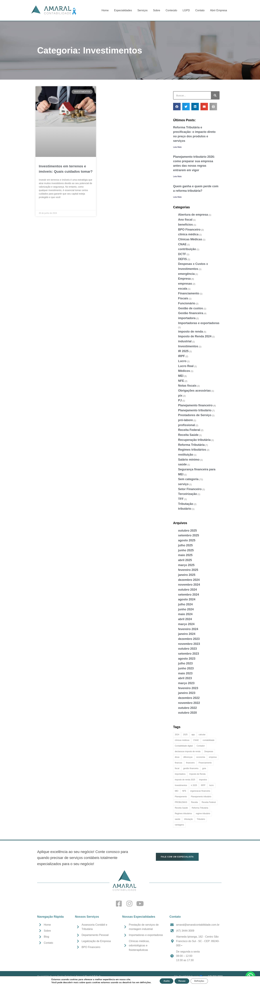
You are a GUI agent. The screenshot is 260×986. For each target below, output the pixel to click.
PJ (180, 400)
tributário (184, 508)
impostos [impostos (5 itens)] (203, 780)
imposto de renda (190, 331)
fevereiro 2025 (188, 570)
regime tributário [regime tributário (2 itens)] (203, 813)
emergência (186, 273)
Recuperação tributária (194, 440)
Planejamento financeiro (195, 405)
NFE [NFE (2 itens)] (184, 791)
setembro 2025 (188, 535)
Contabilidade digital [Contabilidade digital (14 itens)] (184, 746)
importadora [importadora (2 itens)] (180, 774)
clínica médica (188, 234)
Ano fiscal (185, 219)
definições (140, 982)
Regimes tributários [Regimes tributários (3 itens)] (183, 813)
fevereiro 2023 (188, 688)
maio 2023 (185, 673)
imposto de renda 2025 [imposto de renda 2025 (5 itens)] (185, 780)
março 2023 (186, 683)
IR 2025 (183, 351)
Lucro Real (186, 366)
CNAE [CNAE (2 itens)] (196, 740)
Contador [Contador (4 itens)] (201, 746)
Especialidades (123, 10)
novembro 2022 (189, 703)
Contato (200, 10)
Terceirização (187, 494)
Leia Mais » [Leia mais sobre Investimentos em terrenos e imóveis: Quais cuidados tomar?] (44, 205)
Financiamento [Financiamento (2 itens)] (205, 763)
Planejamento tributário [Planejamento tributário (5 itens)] (201, 796)
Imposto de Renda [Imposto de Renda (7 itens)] (197, 774)
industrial (185, 341)
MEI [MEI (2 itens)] (176, 791)
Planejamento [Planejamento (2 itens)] (181, 796)
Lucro (182, 361)
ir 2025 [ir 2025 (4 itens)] (194, 785)
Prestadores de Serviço (194, 415)
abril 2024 (185, 619)
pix (180, 395)
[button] (177, 106)
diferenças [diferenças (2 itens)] (188, 757)
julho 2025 (185, 545)
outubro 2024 (187, 589)
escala (182, 288)
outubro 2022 (187, 708)
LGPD (186, 10)
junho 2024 (186, 609)
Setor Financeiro (190, 489)
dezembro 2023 (189, 639)
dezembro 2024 (189, 579)
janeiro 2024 (186, 634)
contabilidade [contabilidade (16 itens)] (208, 740)
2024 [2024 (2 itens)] (177, 734)
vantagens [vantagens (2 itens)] (179, 825)
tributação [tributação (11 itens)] (188, 819)
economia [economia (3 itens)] (200, 757)
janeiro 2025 (186, 575)
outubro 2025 (187, 530)
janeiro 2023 (186, 693)
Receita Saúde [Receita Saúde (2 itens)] (181, 808)
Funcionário (186, 303)
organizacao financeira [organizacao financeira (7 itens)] (200, 791)
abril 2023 (185, 678)
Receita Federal (189, 430)
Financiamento (188, 293)
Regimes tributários (192, 449)
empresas (185, 283)
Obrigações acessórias (194, 390)
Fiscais (183, 298)
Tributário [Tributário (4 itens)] (201, 819)
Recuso (182, 980)
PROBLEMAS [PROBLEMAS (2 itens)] (181, 802)
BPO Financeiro (189, 229)
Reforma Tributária (191, 444)
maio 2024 (185, 614)
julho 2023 (185, 663)
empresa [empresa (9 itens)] (213, 757)
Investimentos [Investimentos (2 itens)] (181, 785)
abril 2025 (185, 560)
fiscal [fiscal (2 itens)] (177, 768)
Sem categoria (188, 479)
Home (105, 10)
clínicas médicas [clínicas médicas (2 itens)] (182, 740)
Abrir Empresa (218, 10)
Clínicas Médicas (190, 239)
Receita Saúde (188, 435)
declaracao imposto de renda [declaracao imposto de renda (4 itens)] (187, 751)
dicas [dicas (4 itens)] (177, 757)
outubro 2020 (187, 712)
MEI (180, 375)
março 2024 (186, 624)
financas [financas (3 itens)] (178, 763)
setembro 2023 (188, 653)
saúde (182, 464)
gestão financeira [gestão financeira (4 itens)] (190, 768)
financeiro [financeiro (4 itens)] (190, 763)
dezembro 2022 (189, 698)
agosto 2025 (186, 540)
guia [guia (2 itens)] (204, 768)
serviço (183, 484)
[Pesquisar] (215, 95)
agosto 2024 (186, 599)
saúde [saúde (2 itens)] (177, 819)
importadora (186, 318)
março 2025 (186, 565)
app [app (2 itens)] (193, 734)
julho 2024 (185, 604)
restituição (185, 454)
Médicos (184, 371)
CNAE (182, 244)
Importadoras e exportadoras (198, 323)
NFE (181, 380)
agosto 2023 (186, 658)
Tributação (185, 504)
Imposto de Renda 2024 (194, 336)
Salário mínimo (188, 459)
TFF (181, 499)
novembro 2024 (189, 584)
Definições (202, 980)
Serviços (142, 10)
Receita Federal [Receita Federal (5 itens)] (209, 802)
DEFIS (182, 259)
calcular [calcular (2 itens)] (202, 734)
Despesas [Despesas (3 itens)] (208, 751)
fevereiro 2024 (188, 629)
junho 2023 (186, 668)
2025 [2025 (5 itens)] (185, 734)
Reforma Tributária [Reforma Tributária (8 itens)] (200, 808)
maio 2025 (185, 555)
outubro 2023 (187, 648)
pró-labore (185, 420)
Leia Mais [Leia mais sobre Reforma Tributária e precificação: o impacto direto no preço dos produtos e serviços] (177, 147)
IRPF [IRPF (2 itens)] (203, 785)
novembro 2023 (189, 644)
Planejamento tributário (194, 410)
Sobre (156, 10)
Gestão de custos (190, 308)
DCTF (182, 254)
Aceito (163, 980)
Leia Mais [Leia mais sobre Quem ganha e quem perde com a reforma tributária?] (177, 197)
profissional (186, 425)
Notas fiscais (187, 385)
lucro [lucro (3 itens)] (211, 785)
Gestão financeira (190, 313)
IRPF (181, 356)
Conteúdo (171, 10)
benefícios (185, 224)
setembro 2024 (188, 594)
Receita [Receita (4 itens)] (194, 802)
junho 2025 (186, 550)
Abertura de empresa (193, 214)
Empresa (184, 278)
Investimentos (188, 346)
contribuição (187, 249)
